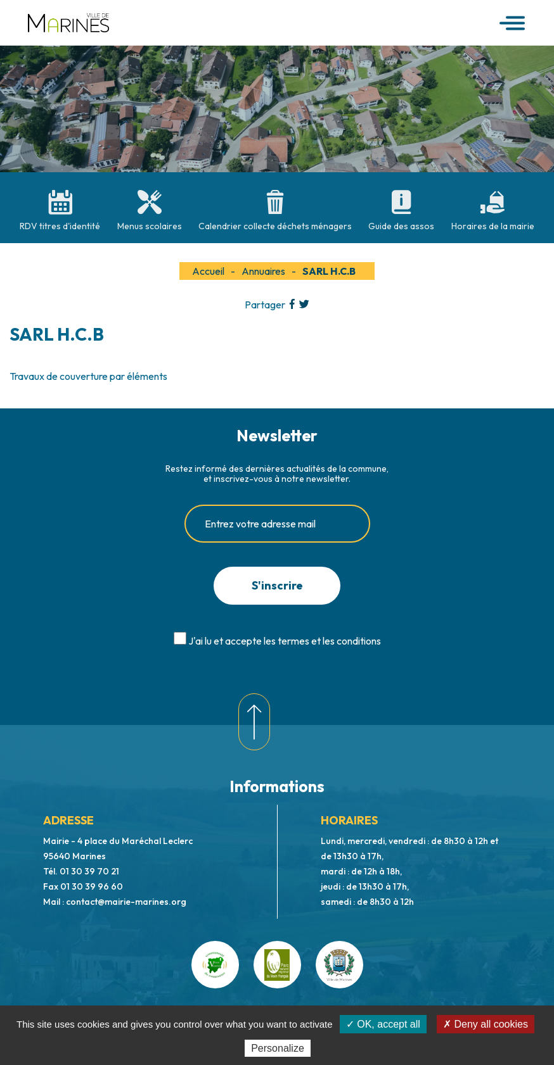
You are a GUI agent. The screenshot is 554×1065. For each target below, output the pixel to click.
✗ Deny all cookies (485, 1024)
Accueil (208, 271)
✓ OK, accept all (383, 1024)
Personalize (277, 1048)
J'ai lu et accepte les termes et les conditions (284, 640)
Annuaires (263, 271)
